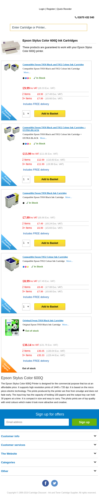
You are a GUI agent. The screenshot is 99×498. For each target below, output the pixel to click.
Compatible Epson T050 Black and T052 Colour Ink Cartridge (53, 64)
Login (42, 9)
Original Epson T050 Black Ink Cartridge (43, 320)
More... (27, 72)
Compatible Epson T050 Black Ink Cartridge (45, 193)
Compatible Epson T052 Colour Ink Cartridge (45, 257)
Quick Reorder (64, 9)
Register (51, 9)
